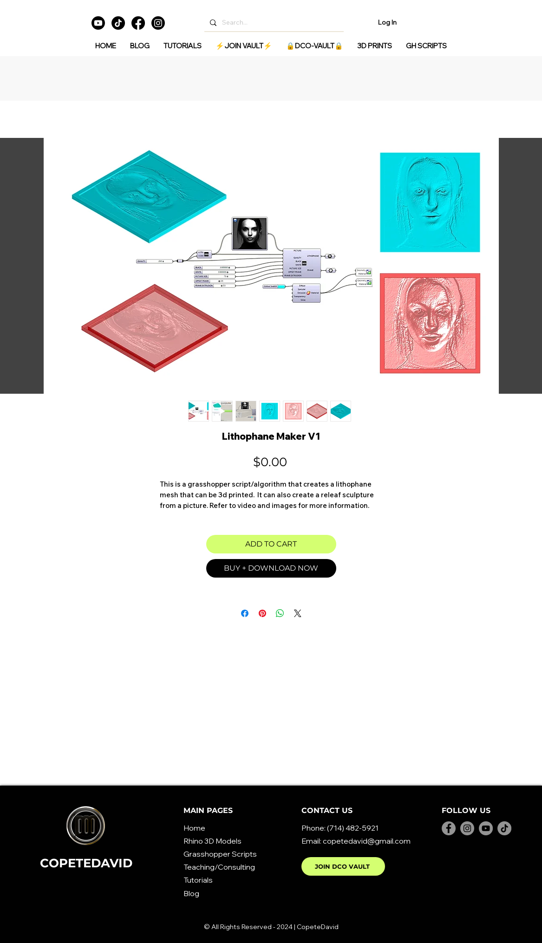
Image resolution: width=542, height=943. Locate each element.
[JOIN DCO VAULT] (343, 866)
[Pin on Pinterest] (262, 613)
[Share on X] (297, 613)
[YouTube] (486, 828)
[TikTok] (118, 23)
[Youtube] (98, 23)
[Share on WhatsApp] (280, 613)
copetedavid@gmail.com (367, 840)
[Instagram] (158, 23)
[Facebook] (138, 23)
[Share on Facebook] (244, 613)
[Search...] (273, 22)
